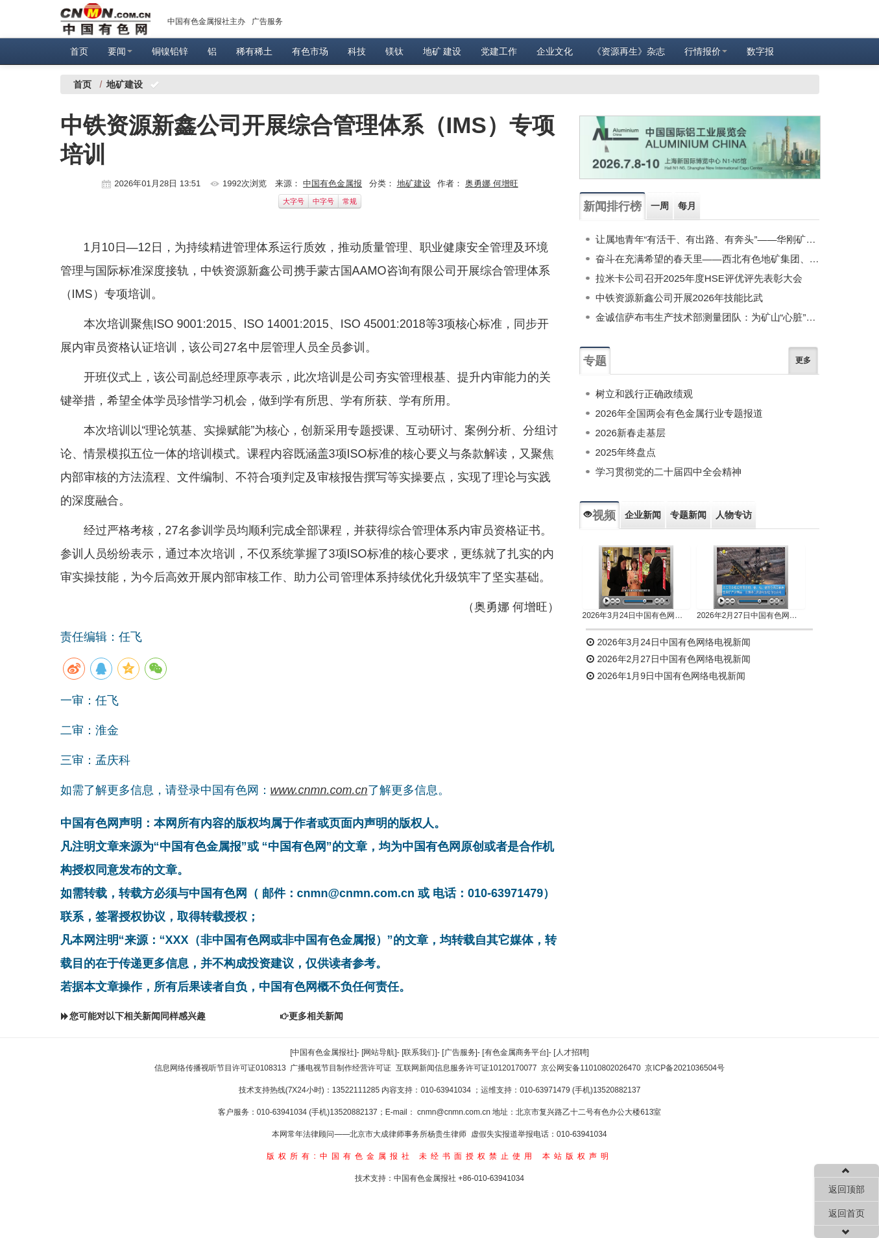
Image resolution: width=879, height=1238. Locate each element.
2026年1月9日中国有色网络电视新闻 (666, 676)
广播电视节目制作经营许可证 (340, 1067)
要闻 (120, 51)
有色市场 (310, 51)
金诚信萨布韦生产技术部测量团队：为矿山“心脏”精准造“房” (707, 317)
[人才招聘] (571, 1052)
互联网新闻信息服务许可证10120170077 (466, 1067)
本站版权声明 (577, 1156)
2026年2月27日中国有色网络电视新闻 (751, 615)
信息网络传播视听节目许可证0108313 (220, 1067)
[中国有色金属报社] (323, 1052)
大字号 (293, 201)
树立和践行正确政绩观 (644, 393)
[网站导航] (379, 1052)
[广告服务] (459, 1052)
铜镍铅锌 (170, 51)
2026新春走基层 (631, 432)
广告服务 (267, 21)
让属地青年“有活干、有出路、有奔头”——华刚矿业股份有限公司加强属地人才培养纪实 (707, 239)
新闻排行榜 (612, 206)
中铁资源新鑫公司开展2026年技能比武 (679, 297)
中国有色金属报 (332, 183)
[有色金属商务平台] (515, 1052)
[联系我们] (419, 1052)
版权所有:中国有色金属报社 (340, 1156)
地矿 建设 (442, 51)
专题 (595, 360)
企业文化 (554, 51)
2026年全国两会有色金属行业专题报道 (679, 413)
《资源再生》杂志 (628, 51)
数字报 (760, 51)
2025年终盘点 (626, 452)
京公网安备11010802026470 (590, 1067)
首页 (79, 51)
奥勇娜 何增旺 (491, 183)
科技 (357, 51)
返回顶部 (846, 1189)
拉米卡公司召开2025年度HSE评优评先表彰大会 (699, 278)
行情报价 (705, 51)
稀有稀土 (254, 51)
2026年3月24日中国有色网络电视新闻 (637, 615)
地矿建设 (414, 183)
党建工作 (499, 51)
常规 (350, 201)
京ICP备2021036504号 (685, 1067)
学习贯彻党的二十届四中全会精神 (668, 471)
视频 (599, 515)
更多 (803, 360)
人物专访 (734, 515)
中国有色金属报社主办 (206, 21)
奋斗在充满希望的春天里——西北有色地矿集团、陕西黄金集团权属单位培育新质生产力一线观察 (707, 258)
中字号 (323, 201)
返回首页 (846, 1213)
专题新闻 (688, 515)
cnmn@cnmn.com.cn (454, 1112)
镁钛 (394, 51)
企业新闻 (643, 515)
